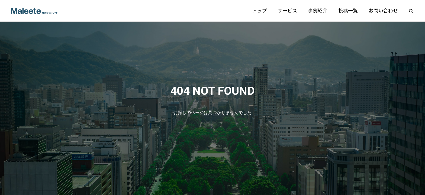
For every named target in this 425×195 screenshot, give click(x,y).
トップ (259, 11)
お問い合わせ (383, 11)
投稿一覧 (348, 11)
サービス (287, 11)
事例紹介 (317, 11)
